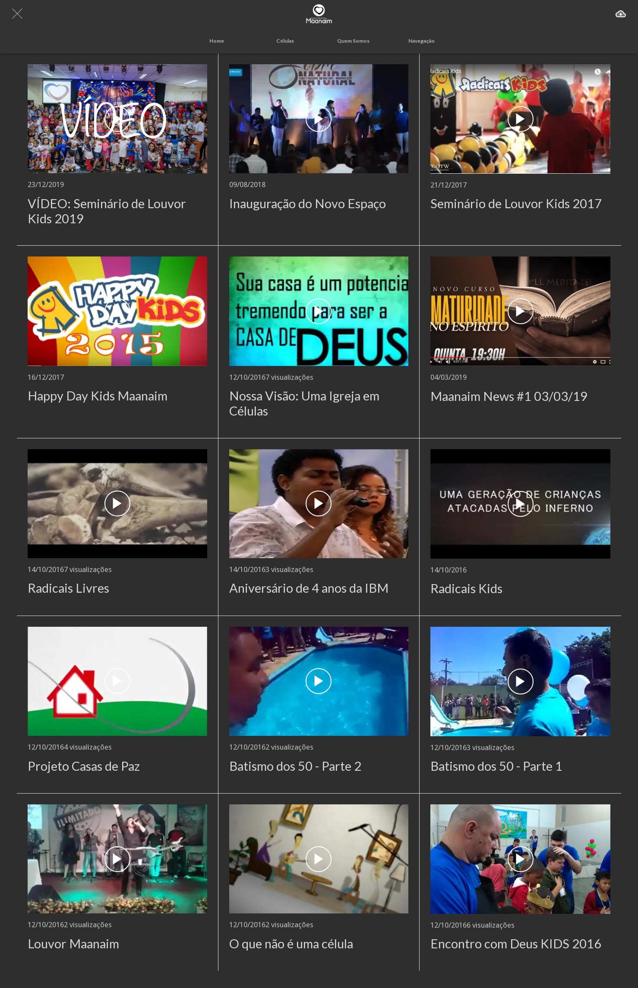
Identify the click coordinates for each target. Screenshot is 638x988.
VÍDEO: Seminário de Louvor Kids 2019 (107, 211)
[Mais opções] (421, 40)
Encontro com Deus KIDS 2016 (515, 943)
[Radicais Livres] (117, 503)
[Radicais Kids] (520, 504)
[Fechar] (17, 14)
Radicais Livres (68, 588)
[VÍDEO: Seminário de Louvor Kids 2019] (117, 118)
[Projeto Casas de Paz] (117, 681)
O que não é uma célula (291, 943)
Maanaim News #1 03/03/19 (508, 396)
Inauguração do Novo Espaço (307, 203)
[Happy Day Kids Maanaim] (117, 311)
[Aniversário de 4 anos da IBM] (319, 503)
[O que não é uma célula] (319, 858)
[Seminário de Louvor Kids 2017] (520, 119)
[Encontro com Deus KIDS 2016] (520, 859)
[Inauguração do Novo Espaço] (319, 118)
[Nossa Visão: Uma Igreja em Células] (319, 311)
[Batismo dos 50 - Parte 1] (520, 681)
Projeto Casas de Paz (84, 766)
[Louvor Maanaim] (117, 858)
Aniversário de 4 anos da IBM (308, 588)
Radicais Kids (466, 588)
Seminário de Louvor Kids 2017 (516, 203)
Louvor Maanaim (73, 943)
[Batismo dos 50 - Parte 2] (319, 681)
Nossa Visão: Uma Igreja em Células (304, 403)
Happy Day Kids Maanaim (97, 395)
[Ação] (620, 13)
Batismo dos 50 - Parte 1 (496, 766)
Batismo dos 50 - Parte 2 (295, 766)
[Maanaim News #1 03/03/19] (520, 311)
